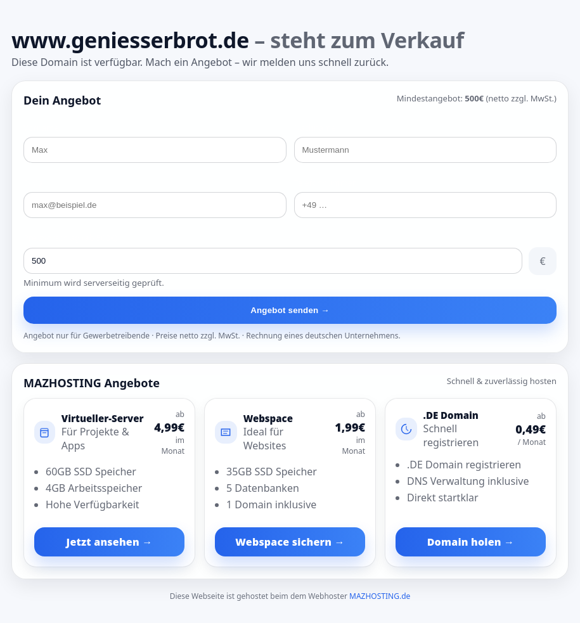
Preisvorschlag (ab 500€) (70, 237)
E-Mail (35, 182)
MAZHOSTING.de (379, 596)
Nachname (315, 127)
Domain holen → (471, 542)
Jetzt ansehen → (110, 542)
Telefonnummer (325, 182)
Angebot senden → (290, 310)
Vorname (41, 127)
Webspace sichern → (289, 542)
